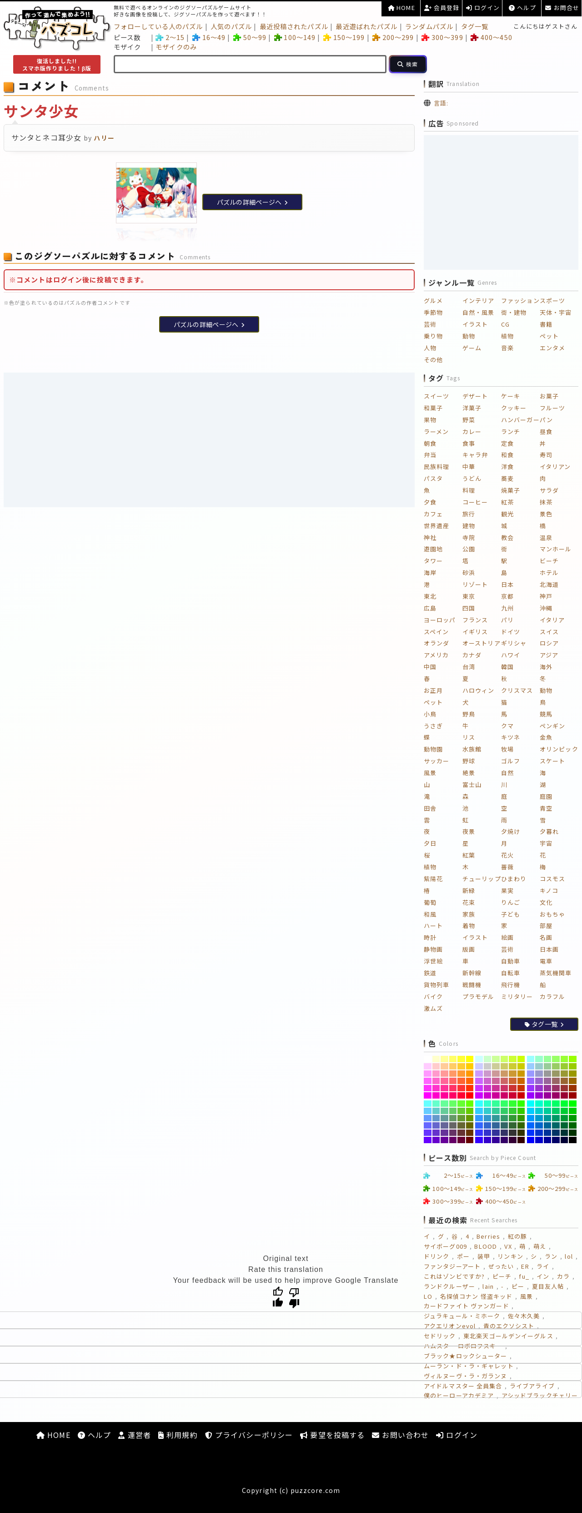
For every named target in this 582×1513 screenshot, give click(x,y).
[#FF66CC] (436, 1081)
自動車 (510, 961)
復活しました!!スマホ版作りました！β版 (57, 64)
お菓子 (549, 396)
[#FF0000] (470, 1095)
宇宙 (546, 843)
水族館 (472, 749)
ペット (549, 336)
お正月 (433, 690)
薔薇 (507, 866)
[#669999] (444, 1118)
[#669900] (470, 1118)
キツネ (510, 737)
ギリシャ (514, 643)
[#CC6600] (521, 1081)
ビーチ (549, 560)
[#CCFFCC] (488, 1059)
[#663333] (461, 1133)
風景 (430, 772)
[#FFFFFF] (427, 1059)
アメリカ (436, 655)
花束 (468, 902)
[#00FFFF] (531, 1103)
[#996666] (556, 1081)
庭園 (546, 796)
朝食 (430, 443)
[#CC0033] (513, 1095)
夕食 (430, 502)
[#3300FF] (479, 1140)
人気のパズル (231, 26)
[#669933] (461, 1118)
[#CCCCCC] (488, 1066)
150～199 (344, 37)
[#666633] (461, 1125)
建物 (468, 525)
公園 (468, 549)
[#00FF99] (548, 1103)
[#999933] (564, 1073)
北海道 (549, 584)
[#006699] (548, 1125)
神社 (430, 537)
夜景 (468, 831)
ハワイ (510, 655)
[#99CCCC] (539, 1066)
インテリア (478, 300)
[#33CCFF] (479, 1111)
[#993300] (573, 1088)
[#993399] (548, 1088)
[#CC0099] (496, 1095)
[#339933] (513, 1118)
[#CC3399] (496, 1088)
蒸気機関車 (556, 972)
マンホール (556, 549)
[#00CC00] (573, 1111)
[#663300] (470, 1133)
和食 (507, 454)
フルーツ (552, 407)
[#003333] (564, 1133)
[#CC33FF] (479, 1088)
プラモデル (478, 996)
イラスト (475, 324)
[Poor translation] (294, 1297)
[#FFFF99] (444, 1059)
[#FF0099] (444, 1095)
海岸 (430, 572)
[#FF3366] (453, 1088)
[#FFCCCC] (436, 1066)
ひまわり (514, 878)
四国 (468, 608)
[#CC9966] (504, 1073)
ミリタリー (517, 996)
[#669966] (453, 1118)
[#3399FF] (479, 1118)
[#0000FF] (531, 1140)
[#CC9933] (513, 1073)
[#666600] (470, 1125)
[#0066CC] (539, 1125)
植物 (507, 336)
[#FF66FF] (427, 1081)
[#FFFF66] (453, 1059)
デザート (475, 396)
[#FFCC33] (461, 1066)
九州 (507, 608)
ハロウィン (478, 690)
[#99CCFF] (531, 1066)
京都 (507, 596)
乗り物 (433, 336)
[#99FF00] (573, 1059)
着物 (468, 925)
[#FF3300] (470, 1088)
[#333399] (496, 1133)
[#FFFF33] (461, 1059)
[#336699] (496, 1125)
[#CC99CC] (488, 1073)
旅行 (468, 513)
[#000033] (564, 1140)
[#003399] (548, 1133)
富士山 (472, 784)
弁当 (430, 454)
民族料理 (436, 466)
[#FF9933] (461, 1073)
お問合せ (562, 7)
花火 (507, 855)
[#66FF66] (453, 1103)
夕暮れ (549, 831)
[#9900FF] (531, 1095)
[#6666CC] (436, 1125)
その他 (433, 359)
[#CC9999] (496, 1073)
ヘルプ (523, 7)
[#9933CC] (539, 1088)
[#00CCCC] (539, 1111)
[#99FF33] (564, 1059)
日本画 (549, 949)
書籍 (546, 324)
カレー (472, 431)
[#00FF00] (573, 1103)
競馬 (546, 714)
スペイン (436, 631)
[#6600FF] (427, 1140)
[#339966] (504, 1118)
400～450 (491, 37)
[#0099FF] (531, 1118)
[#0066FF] (531, 1125)
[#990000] (573, 1095)
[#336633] (513, 1125)
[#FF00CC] (436, 1095)
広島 (430, 608)
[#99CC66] (556, 1066)
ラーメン (436, 431)
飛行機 (510, 984)
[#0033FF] (531, 1133)
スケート (552, 760)
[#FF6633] (461, 1081)
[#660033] (461, 1140)
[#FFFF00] (470, 1059)
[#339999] (496, 1118)
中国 (430, 666)
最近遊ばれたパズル (366, 26)
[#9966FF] (531, 1081)
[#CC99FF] (479, 1073)
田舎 (430, 808)
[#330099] (496, 1140)
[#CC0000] (521, 1095)
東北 (430, 596)
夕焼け (510, 831)
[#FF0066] (453, 1095)
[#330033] (513, 1140)
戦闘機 (472, 984)
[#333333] (513, 1133)
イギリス (475, 631)
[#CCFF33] (513, 1059)
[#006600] (573, 1125)
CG (505, 324)
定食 (507, 443)
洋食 (507, 466)
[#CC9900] (521, 1073)
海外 (546, 666)
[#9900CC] (539, 1095)
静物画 (433, 949)
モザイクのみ (176, 46)
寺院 (468, 537)
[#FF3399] (444, 1088)
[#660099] (444, 1140)
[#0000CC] (539, 1140)
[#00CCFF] (531, 1111)
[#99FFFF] (531, 1059)
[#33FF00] (521, 1103)
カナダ (472, 655)
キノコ (549, 890)
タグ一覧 (474, 26)
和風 (430, 914)
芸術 (430, 324)
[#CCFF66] (504, 1059)
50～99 (249, 37)
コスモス (552, 878)
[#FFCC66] (453, 1066)
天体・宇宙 (556, 312)
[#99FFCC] (539, 1059)
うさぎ (433, 725)
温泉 (546, 537)
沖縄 (546, 608)
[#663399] (444, 1133)
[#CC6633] (513, 1081)
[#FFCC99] (444, 1066)
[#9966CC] (539, 1081)
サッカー (436, 760)
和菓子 (433, 407)
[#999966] (556, 1073)
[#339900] (521, 1118)
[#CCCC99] (496, 1066)
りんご (510, 902)
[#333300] (521, 1133)
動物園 (433, 749)
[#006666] (556, 1125)
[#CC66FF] (479, 1081)
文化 (546, 902)
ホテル (549, 572)
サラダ (549, 490)
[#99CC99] (548, 1066)
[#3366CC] (488, 1125)
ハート (433, 925)
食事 (468, 443)
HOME (401, 7)
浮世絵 (433, 961)
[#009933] (564, 1118)
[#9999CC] (539, 1073)
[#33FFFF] (479, 1103)
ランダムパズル (429, 26)
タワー (433, 560)
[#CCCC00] (521, 1066)
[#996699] (548, 1081)
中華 (468, 466)
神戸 (546, 596)
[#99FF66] (556, 1059)
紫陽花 (433, 878)
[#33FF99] (496, 1103)
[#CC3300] (521, 1088)
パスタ (433, 478)
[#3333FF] (479, 1133)
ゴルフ (510, 760)
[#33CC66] (504, 1111)
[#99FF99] (548, 1059)
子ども (510, 914)
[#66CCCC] (436, 1111)
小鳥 (430, 714)
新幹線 (472, 972)
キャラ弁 (475, 454)
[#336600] (521, 1125)
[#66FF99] (444, 1103)
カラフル (552, 996)
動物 (468, 336)
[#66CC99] (444, 1111)
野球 (468, 760)
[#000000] (573, 1140)
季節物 (433, 312)
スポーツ (552, 300)
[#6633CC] (436, 1133)
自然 (507, 772)
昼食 (546, 431)
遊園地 (433, 549)
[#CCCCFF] (479, 1066)
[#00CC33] (564, 1111)
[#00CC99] (548, 1111)
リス (468, 737)
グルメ (433, 300)
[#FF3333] (461, 1088)
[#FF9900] (470, 1073)
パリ (507, 619)
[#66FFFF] (427, 1103)
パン (546, 419)
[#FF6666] (453, 1081)
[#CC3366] (504, 1088)
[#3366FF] (479, 1125)
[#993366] (556, 1088)
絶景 (468, 772)
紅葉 (468, 855)
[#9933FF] (531, 1088)
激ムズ (433, 1008)
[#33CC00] (521, 1111)
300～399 (442, 37)
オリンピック (559, 749)
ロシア (549, 643)
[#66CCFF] (427, 1111)
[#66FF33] (461, 1103)
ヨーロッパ (440, 619)
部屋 (546, 925)
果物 (430, 419)
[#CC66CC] (488, 1081)
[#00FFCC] (539, 1103)
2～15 (170, 37)
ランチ (510, 431)
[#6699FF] (427, 1118)
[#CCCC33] (513, 1066)
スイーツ (436, 396)
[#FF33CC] (436, 1088)
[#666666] (453, 1125)
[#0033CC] (539, 1133)
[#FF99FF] (427, 1073)
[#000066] (556, 1140)
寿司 (546, 454)
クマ (507, 725)
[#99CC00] (573, 1066)
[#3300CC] (488, 1140)
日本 (507, 584)
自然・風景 (478, 312)
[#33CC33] (513, 1111)
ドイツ (510, 631)
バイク (433, 996)
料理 (468, 490)
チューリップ (481, 878)
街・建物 (514, 312)
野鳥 (468, 714)
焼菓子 (510, 490)
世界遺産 (436, 525)
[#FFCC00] (470, 1066)
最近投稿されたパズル (294, 26)
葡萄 (430, 902)
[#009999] (548, 1118)
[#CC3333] (513, 1088)
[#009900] (573, 1118)
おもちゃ (552, 914)
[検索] (408, 64)
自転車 (510, 972)
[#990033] (564, 1095)
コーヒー (475, 502)
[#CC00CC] (488, 1095)
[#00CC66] (556, 1111)
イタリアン (555, 466)
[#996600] (573, 1081)
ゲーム (472, 347)
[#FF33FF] (427, 1088)
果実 (507, 890)
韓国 (507, 666)
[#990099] (548, 1095)
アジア (549, 655)
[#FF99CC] (436, 1073)
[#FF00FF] (427, 1095)
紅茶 (507, 502)
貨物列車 (436, 984)
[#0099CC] (539, 1118)
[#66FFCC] (436, 1103)
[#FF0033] (461, 1095)
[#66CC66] (453, 1111)
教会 (507, 537)
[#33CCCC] (488, 1111)
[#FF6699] (444, 1081)
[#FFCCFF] (427, 1066)
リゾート (475, 584)
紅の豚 (517, 1236)
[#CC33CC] (488, 1088)
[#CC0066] (504, 1095)
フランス (475, 619)
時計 (430, 937)
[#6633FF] (427, 1133)
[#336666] (504, 1125)
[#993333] (564, 1088)
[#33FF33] (513, 1103)
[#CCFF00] (521, 1059)
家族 (468, 914)
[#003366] (556, 1133)
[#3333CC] (488, 1133)
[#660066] (453, 1140)
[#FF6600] (470, 1081)
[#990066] (556, 1095)
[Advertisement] (209, 440)
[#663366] (453, 1133)
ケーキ (510, 396)
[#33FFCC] (488, 1103)
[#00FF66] (556, 1103)
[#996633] (564, 1081)
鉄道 (430, 972)
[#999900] (573, 1073)
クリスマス (517, 690)
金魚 (546, 737)
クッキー (514, 407)
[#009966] (556, 1118)
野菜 (468, 419)
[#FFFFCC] (436, 1059)
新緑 (468, 890)
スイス (549, 631)
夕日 (430, 843)
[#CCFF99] (496, 1059)
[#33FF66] (504, 1103)
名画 (546, 937)
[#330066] (504, 1140)
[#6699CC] (436, 1118)
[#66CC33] (461, 1111)
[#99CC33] (564, 1066)
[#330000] (521, 1140)
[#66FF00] (470, 1103)
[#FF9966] (453, 1073)
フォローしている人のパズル (158, 26)
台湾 (468, 666)
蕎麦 (507, 478)
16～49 (209, 37)
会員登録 (442, 7)
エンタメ (552, 347)
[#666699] (444, 1125)
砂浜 (468, 572)
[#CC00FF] (479, 1095)
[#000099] (548, 1140)
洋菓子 (472, 407)
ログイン (483, 7)
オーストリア (481, 643)
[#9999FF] (531, 1073)
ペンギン (552, 725)
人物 (430, 347)
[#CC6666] (504, 1081)
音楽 (507, 347)
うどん (472, 478)
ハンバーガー (520, 419)
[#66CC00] (470, 1111)
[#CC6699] (496, 1081)
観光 (507, 513)
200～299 (393, 37)
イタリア (552, 619)
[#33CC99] (496, 1111)
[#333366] (504, 1133)
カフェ (433, 513)
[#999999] (548, 1073)
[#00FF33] (564, 1103)
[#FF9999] (444, 1073)
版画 (468, 949)
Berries (488, 1236)
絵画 (507, 937)
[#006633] (564, 1125)
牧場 (507, 749)
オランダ (436, 643)
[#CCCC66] (504, 1066)
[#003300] (573, 1133)
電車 (546, 961)
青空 (546, 808)
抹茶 (546, 502)
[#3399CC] (488, 1118)
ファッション (520, 300)
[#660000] (470, 1140)
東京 (468, 596)
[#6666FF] (427, 1125)
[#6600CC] (436, 1140)
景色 (546, 513)
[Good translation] (278, 1297)
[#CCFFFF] (479, 1059)
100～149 (295, 37)
